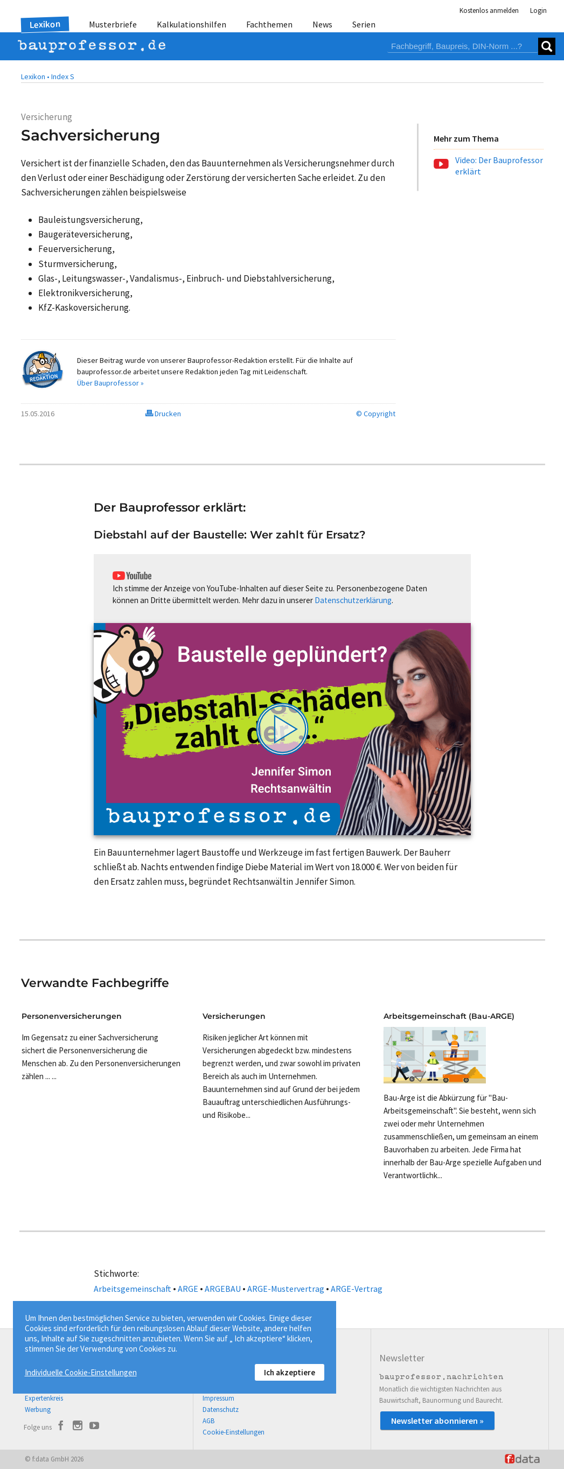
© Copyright (375, 413)
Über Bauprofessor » (110, 383)
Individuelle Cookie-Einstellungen (81, 1372)
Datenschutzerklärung (353, 600)
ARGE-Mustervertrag (285, 1288)
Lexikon (44, 24)
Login (538, 10)
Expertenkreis (44, 1398)
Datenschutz (221, 1409)
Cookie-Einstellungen (233, 1432)
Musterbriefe (113, 24)
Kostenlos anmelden (489, 10)
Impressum (218, 1398)
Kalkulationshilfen (191, 24)
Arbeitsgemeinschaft (132, 1288)
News (322, 24)
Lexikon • (35, 76)
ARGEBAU (223, 1288)
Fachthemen (269, 24)
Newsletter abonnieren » (437, 1420)
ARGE (188, 1288)
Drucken (163, 413)
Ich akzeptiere (289, 1372)
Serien (363, 24)
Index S (62, 76)
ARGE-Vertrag (356, 1288)
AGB (208, 1420)
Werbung (38, 1409)
